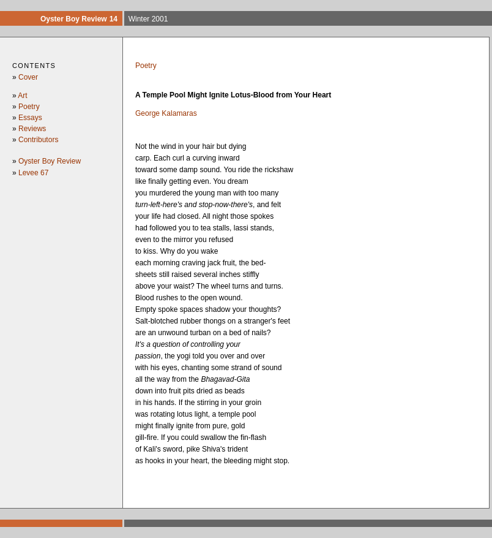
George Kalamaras (166, 113)
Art (22, 95)
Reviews (32, 128)
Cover (28, 77)
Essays (30, 117)
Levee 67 (33, 173)
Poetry (29, 106)
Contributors (38, 139)
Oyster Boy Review (49, 161)
